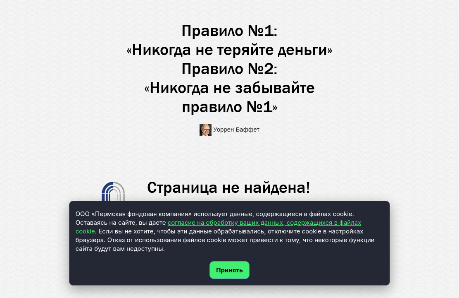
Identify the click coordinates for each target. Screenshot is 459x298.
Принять (229, 270)
